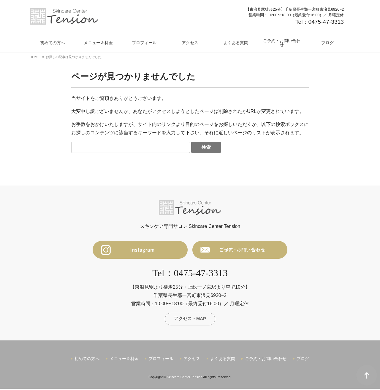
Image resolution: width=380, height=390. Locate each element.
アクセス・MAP (190, 319)
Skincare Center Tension (184, 378)
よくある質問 (222, 360)
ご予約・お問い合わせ (265, 360)
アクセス (191, 360)
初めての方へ (87, 360)
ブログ (303, 360)
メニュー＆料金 (124, 360)
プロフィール (160, 360)
